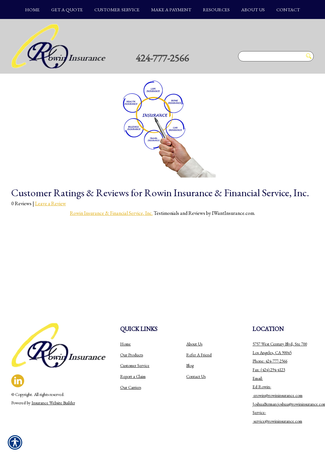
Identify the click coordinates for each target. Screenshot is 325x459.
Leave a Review (50, 203)
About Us (194, 344)
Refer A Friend (199, 355)
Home (125, 344)
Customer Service (134, 365)
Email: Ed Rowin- (262, 387)
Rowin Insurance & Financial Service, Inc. (111, 213)
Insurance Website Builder (53, 403)
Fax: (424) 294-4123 (269, 369)
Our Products (131, 355)
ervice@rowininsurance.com (278, 421)
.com (298, 395)
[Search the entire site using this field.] (270, 56)
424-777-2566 (162, 57)
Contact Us (196, 376)
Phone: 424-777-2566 (270, 361)
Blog (190, 365)
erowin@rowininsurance (273, 395)
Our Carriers (130, 387)
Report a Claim (133, 376)
